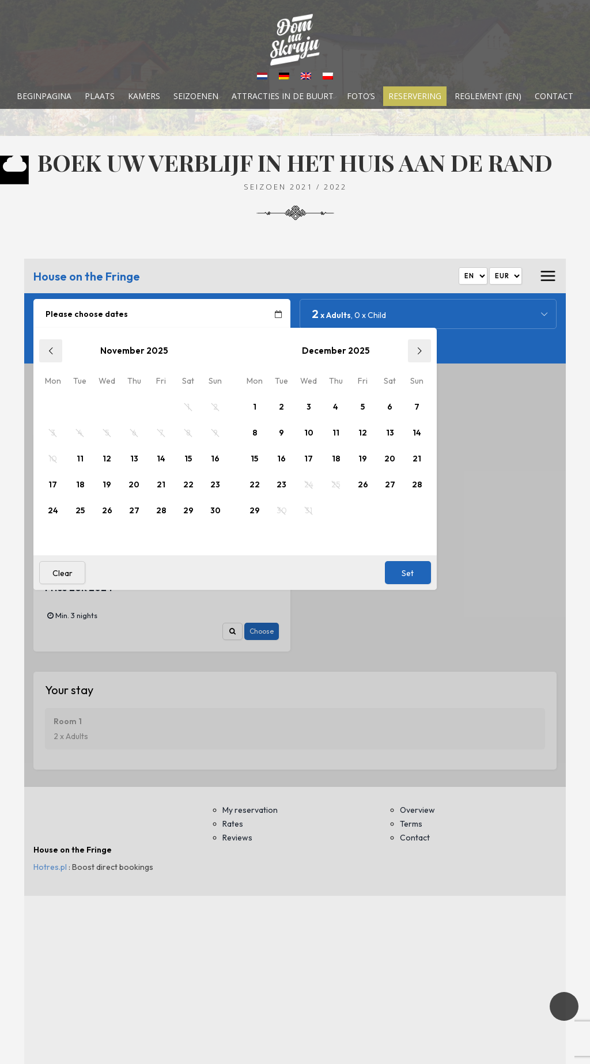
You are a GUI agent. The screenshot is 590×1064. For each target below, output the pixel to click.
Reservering (414, 96)
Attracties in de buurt (283, 96)
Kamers (144, 96)
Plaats (100, 96)
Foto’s (361, 96)
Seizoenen (195, 96)
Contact (554, 96)
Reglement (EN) (488, 96)
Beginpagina (44, 96)
